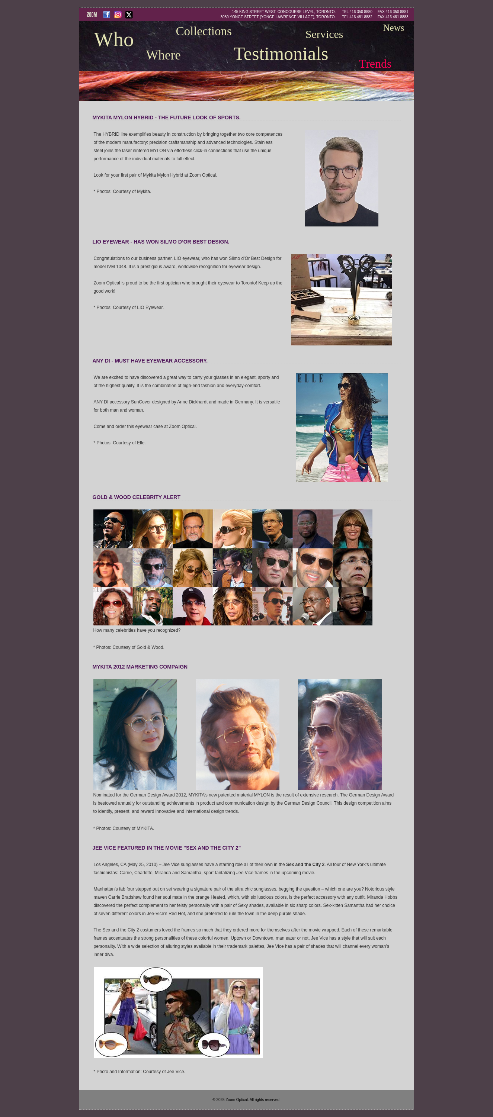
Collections (204, 31)
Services (324, 34)
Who (114, 39)
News (393, 28)
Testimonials (281, 53)
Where (163, 55)
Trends (375, 63)
